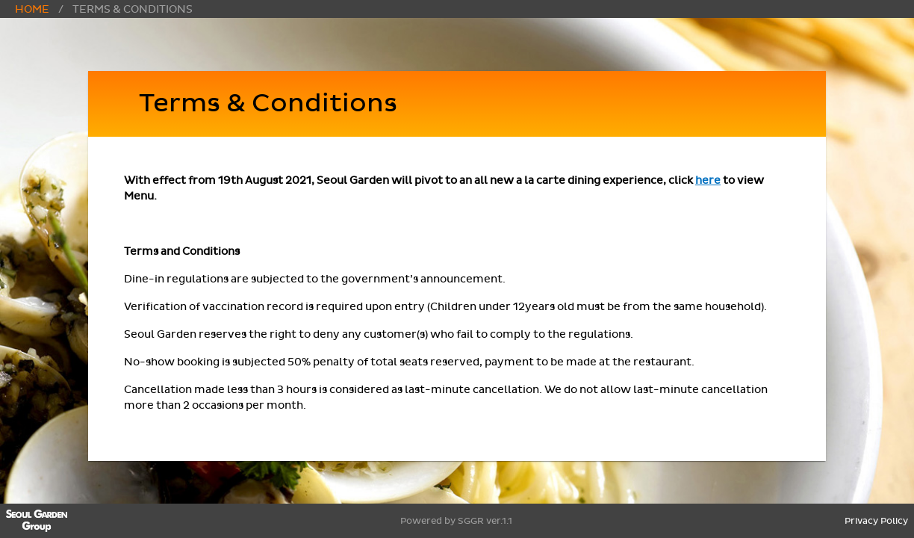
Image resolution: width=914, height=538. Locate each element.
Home (32, 9)
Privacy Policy (876, 521)
